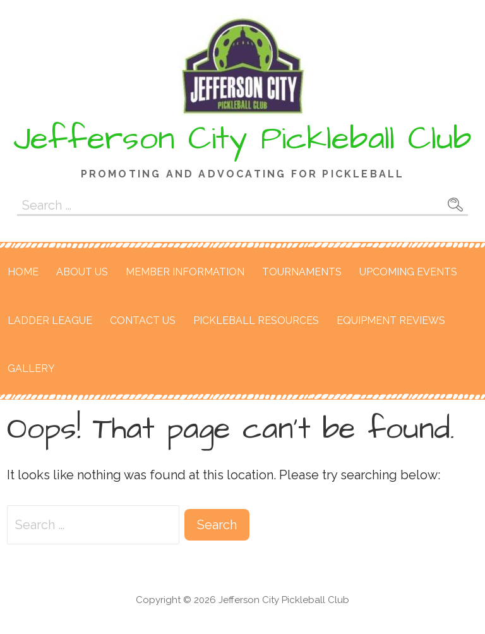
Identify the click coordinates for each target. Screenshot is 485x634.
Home (23, 272)
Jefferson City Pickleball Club (242, 139)
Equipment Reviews (391, 320)
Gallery (31, 368)
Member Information (185, 272)
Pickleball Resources (256, 320)
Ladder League (50, 320)
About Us (82, 272)
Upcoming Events (408, 272)
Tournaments (302, 272)
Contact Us (143, 320)
